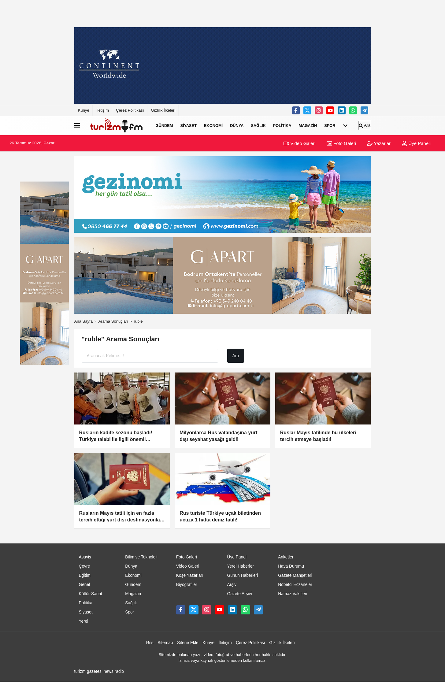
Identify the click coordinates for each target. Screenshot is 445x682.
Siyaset (188, 125)
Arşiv (231, 584)
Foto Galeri (341, 143)
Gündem (164, 125)
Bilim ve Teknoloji (141, 557)
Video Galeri (299, 143)
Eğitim (85, 575)
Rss (150, 642)
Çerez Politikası (130, 110)
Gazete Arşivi (239, 593)
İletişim (102, 110)
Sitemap (165, 642)
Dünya (236, 125)
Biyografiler (186, 584)
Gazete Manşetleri (295, 575)
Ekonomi (213, 125)
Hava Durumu (291, 566)
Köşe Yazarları (189, 575)
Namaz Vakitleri (292, 593)
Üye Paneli (416, 143)
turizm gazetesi (88, 671)
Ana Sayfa (83, 321)
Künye (83, 110)
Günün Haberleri (242, 575)
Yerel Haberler (240, 566)
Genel (84, 584)
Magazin (308, 125)
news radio (114, 671)
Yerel (83, 621)
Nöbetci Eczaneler (295, 584)
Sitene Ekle (187, 642)
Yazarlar (379, 143)
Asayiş (85, 557)
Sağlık (258, 125)
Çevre (84, 566)
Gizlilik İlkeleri (163, 110)
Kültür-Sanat (90, 593)
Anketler (285, 557)
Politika (282, 125)
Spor (329, 125)
